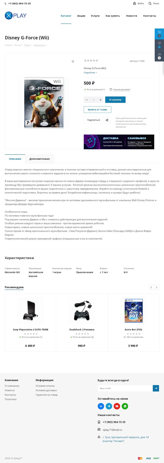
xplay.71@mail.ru (112, 429)
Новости (10, 390)
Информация (44, 380)
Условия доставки (46, 390)
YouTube (117, 406)
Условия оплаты (45, 385)
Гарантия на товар (46, 394)
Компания (11, 380)
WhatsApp (125, 406)
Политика (10, 399)
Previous (151, 287)
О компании (12, 385)
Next (156, 287)
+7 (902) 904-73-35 (114, 422)
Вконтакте (101, 406)
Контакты (10, 394)
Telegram (109, 406)
